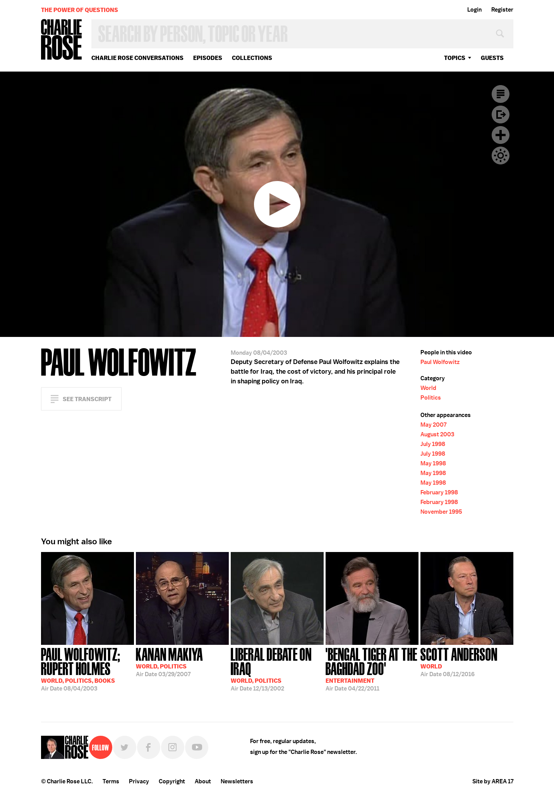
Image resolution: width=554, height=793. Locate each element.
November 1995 (441, 512)
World (428, 388)
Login (474, 10)
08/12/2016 (458, 661)
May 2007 (433, 425)
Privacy (139, 781)
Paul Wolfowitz (440, 362)
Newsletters (237, 781)
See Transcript (87, 399)
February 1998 (439, 492)
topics (454, 58)
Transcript (500, 94)
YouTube (196, 747)
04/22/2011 (372, 668)
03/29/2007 (169, 661)
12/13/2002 (277, 668)
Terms (111, 781)
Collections (252, 58)
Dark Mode (500, 155)
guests (492, 58)
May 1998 (433, 463)
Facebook (148, 747)
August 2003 (437, 434)
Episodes (207, 58)
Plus (500, 135)
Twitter (124, 747)
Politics (430, 398)
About (203, 781)
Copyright (172, 781)
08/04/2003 (87, 668)
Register (502, 10)
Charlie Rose (61, 40)
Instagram (172, 747)
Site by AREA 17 (492, 781)
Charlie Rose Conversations (137, 58)
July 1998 (432, 444)
